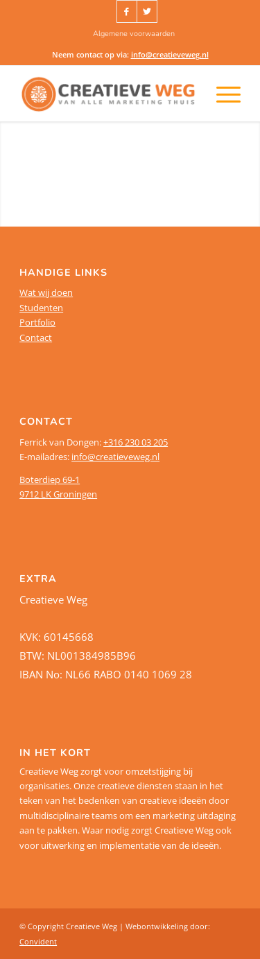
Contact (35, 337)
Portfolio (37, 322)
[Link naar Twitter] (147, 11)
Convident (38, 941)
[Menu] (210, 93)
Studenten (41, 307)
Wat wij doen (46, 292)
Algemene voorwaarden (134, 33)
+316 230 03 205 (135, 442)
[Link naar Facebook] (127, 11)
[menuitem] (134, 33)
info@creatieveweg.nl (170, 54)
